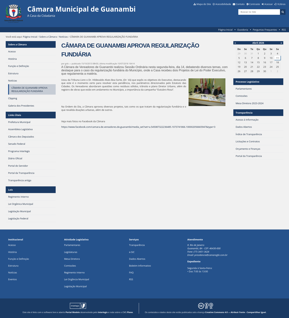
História (12, 252)
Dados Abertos (137, 258)
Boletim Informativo (140, 265)
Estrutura (13, 265)
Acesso (12, 245)
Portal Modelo (73, 312)
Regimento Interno (74, 272)
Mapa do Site (203, 4)
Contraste (254, 4)
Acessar (268, 4)
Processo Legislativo (247, 81)
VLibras (281, 4)
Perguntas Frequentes (265, 29)
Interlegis (102, 312)
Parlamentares (72, 245)
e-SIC (132, 252)
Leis (10, 189)
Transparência (244, 112)
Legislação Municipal (75, 286)
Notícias (63, 36)
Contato (240, 4)
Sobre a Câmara (48, 36)
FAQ (131, 272)
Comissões (70, 265)
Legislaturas (70, 252)
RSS (284, 29)
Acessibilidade (223, 4)
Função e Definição (18, 258)
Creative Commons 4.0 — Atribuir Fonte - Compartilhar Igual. (236, 312)
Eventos (12, 279)
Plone (130, 312)
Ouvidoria (242, 29)
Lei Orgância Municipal (76, 279)
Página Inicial (225, 29)
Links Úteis (14, 115)
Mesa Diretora (72, 258)
